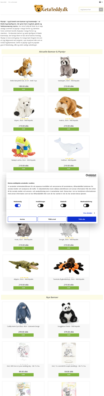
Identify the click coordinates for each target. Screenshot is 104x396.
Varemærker (75, 16)
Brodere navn (88, 16)
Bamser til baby (61, 16)
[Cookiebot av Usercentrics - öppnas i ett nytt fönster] (87, 175)
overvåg (13, 302)
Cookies (3, 375)
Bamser (15, 16)
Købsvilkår (3, 2)
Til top (52, 367)
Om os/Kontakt (12, 2)
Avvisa (22, 219)
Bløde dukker (34, 17)
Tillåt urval (52, 219)
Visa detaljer (87, 213)
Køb (13, 89)
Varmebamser (46, 17)
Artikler (3, 384)
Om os (3, 387)
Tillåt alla (82, 219)
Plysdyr (25, 16)
